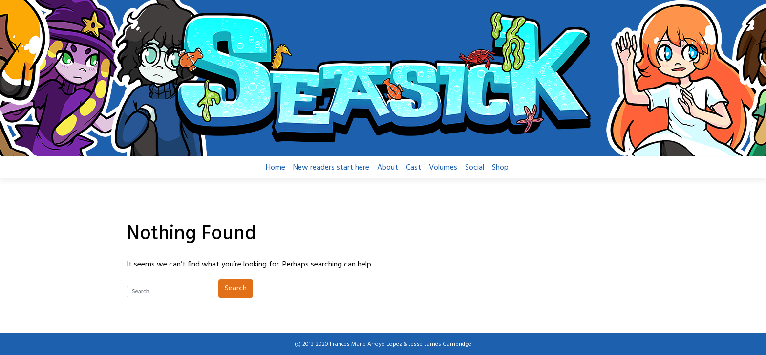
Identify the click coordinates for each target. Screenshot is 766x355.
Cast (413, 167)
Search (236, 288)
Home (275, 167)
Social (474, 167)
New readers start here (331, 167)
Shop (500, 167)
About (387, 167)
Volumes (443, 167)
